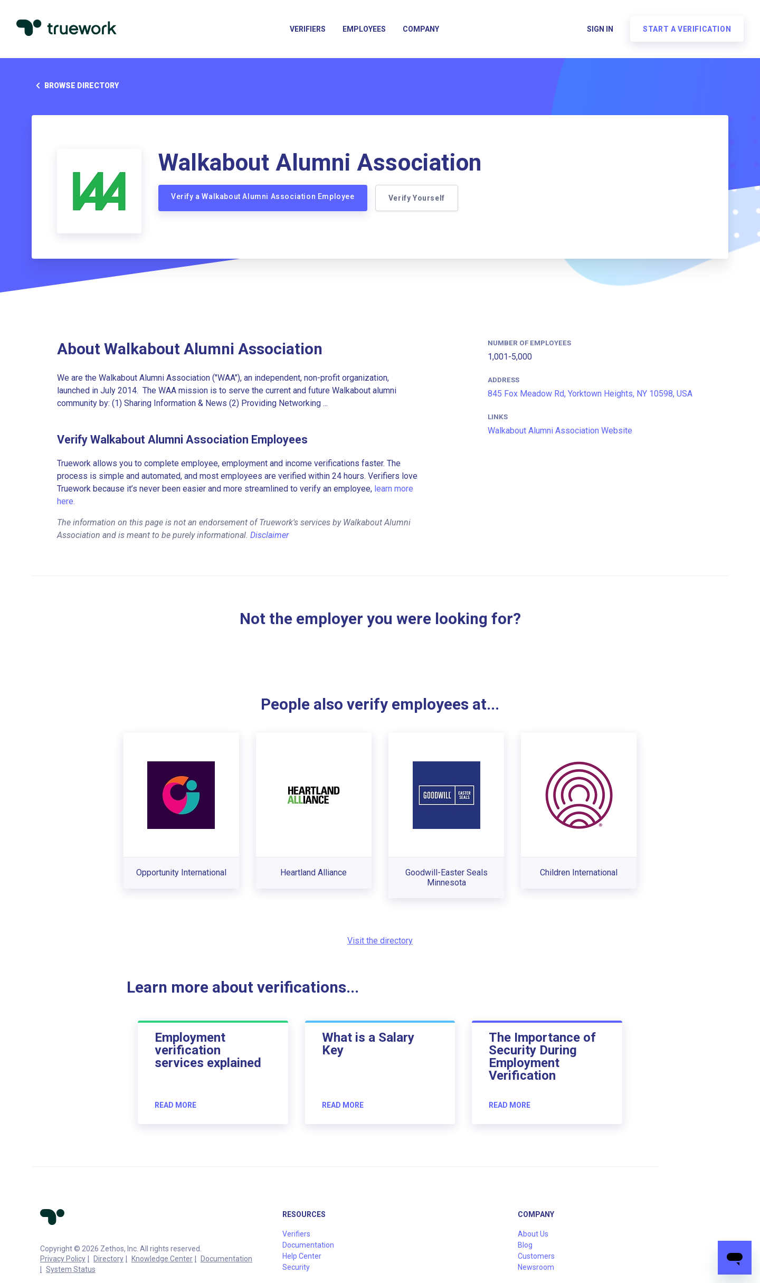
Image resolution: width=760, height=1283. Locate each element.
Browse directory (75, 85)
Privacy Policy (63, 1258)
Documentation (226, 1258)
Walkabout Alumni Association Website (560, 431)
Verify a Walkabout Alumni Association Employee (263, 196)
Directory (108, 1258)
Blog (525, 1245)
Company (421, 29)
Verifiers (308, 29)
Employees (364, 29)
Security (296, 1267)
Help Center (301, 1256)
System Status (71, 1269)
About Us (533, 1234)
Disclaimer (269, 535)
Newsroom (536, 1267)
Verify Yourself (417, 198)
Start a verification (686, 29)
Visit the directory (380, 941)
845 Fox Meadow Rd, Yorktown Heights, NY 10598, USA (590, 394)
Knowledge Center (162, 1258)
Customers (536, 1256)
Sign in (599, 29)
